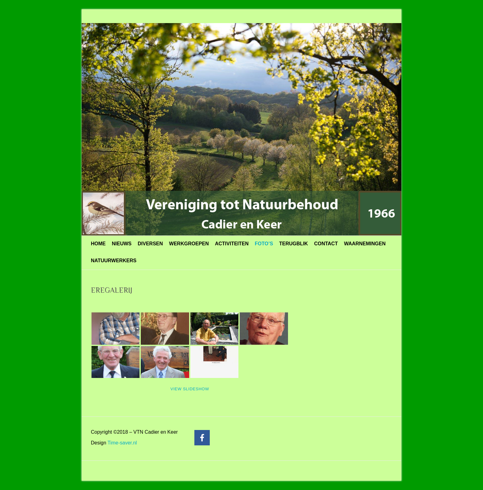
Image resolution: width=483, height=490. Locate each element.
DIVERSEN (150, 243)
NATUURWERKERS (113, 260)
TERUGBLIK (293, 243)
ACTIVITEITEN (232, 243)
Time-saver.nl (122, 442)
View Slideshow (189, 389)
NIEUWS (122, 243)
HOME (98, 243)
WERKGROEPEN (189, 243)
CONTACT (326, 243)
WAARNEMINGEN (365, 243)
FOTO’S (264, 243)
